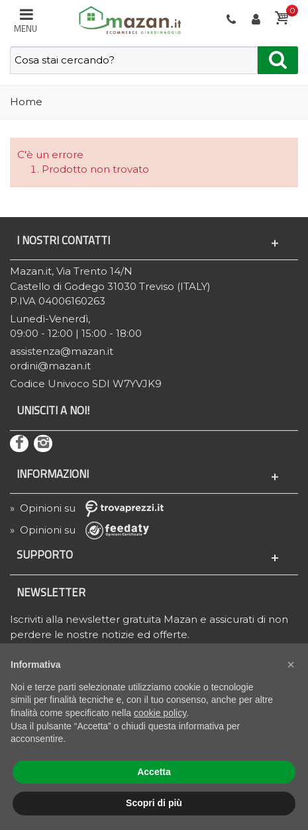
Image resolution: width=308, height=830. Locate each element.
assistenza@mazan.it (61, 351)
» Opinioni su (91, 508)
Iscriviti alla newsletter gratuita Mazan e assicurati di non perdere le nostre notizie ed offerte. (149, 627)
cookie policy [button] (160, 713)
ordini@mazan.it (50, 365)
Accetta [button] (154, 771)
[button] (290, 664)
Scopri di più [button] (154, 803)
